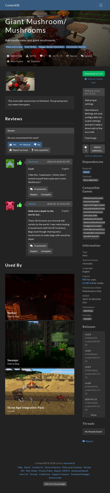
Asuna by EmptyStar (91, 202)
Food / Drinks (30, 47)
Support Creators (60, 474)
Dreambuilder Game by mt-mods (96, 233)
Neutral (25, 144)
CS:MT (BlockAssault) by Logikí (95, 229)
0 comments (38, 189)
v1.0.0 (92, 388)
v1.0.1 (92, 371)
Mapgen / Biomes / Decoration (51, 47)
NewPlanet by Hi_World (93, 219)
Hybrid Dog (88, 311)
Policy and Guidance (72, 467)
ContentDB (12, 5)
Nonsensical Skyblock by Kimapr (96, 209)
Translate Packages (80, 474)
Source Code (55, 477)
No (37, 144)
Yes (12, 144)
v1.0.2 (92, 355)
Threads (34, 474)
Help (20, 467)
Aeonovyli (33, 161)
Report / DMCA (62, 470)
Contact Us (37, 467)
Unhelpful (46, 194)
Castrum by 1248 (90, 215)
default (86, 172)
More (93, 414)
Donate (87, 467)
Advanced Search (79, 470)
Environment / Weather (76, 47)
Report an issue (18, 150)
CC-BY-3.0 (87, 283)
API (22, 470)
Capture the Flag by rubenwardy (96, 205)
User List (23, 474)
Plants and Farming (14, 47)
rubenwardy (68, 463)
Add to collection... (97, 149)
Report (87, 441)
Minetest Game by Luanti (93, 198)
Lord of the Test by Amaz (93, 212)
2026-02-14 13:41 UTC (58, 203)
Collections (44, 474)
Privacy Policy (46, 470)
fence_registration (91, 180)
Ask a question (40, 150)
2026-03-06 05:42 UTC (58, 161)
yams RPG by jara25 (91, 236)
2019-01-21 (92, 404)
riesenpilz (87, 319)
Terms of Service (52, 467)
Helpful (33, 194)
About (27, 467)
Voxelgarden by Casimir (92, 226)
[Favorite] (85, 148)
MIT (84, 279)
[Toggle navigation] (101, 5)
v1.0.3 (92, 339)
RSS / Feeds (31, 470)
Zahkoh (32, 203)
